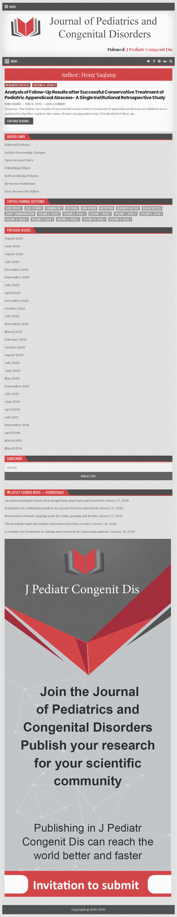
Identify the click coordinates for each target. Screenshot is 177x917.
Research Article (17, 85)
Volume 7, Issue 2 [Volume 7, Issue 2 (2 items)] (125, 214)
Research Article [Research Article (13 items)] (128, 208)
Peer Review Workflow (22, 191)
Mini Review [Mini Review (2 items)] (89, 208)
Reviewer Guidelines (20, 183)
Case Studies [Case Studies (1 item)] (34, 208)
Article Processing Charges (25, 152)
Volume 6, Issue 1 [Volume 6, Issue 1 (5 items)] (48, 214)
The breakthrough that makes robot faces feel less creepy (48, 524)
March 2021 (13, 331)
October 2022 (15, 308)
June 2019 (12, 401)
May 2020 (12, 378)
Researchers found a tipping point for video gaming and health (51, 516)
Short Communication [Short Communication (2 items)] (20, 214)
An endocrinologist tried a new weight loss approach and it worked (54, 500)
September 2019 (17, 386)
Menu (12, 6)
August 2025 (14, 238)
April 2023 (13, 293)
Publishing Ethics (17, 168)
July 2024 (12, 262)
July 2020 (12, 363)
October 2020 (15, 347)
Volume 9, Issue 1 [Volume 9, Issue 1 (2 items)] (42, 219)
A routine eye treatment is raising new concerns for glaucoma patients (57, 531)
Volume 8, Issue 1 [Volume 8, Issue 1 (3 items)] (151, 214)
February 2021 (16, 339)
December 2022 (17, 300)
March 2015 (13, 440)
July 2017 (12, 417)
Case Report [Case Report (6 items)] (13, 208)
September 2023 (17, 277)
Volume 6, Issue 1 (44, 85)
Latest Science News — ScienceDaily (37, 492)
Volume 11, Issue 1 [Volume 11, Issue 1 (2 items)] (120, 219)
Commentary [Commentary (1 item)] (54, 208)
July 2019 (12, 394)
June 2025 (12, 246)
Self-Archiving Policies (21, 176)
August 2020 (14, 355)
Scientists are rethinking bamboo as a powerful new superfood (51, 508)
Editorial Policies (17, 145)
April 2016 (12, 432)
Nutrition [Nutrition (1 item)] (106, 208)
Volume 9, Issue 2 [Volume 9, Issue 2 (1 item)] (68, 219)
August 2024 (14, 254)
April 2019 (12, 409)
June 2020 (13, 370)
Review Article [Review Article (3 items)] (152, 208)
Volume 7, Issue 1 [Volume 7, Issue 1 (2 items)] (100, 214)
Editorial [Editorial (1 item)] (72, 208)
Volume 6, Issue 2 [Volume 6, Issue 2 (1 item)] (75, 214)
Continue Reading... (20, 121)
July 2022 (12, 316)
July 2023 (12, 285)
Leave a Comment (56, 104)
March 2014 (13, 448)
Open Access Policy (19, 160)
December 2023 (17, 269)
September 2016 (17, 425)
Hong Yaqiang (13, 104)
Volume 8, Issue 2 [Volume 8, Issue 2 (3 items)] (17, 219)
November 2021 (17, 324)
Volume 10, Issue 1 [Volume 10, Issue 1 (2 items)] (94, 219)
